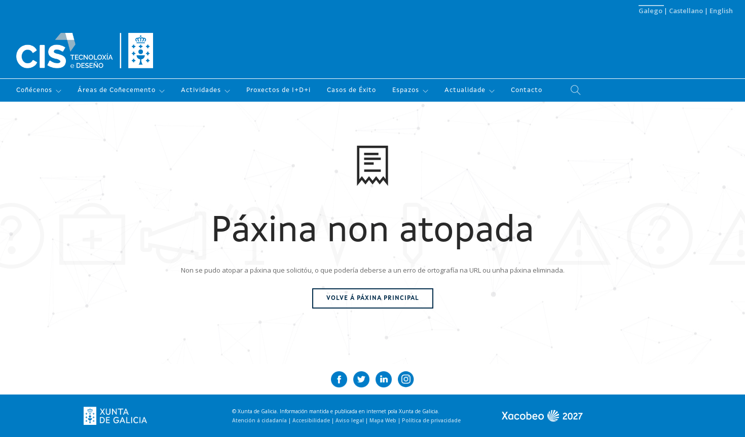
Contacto (526, 90)
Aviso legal (350, 420)
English (721, 10)
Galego (651, 10)
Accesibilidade (311, 420)
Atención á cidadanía (260, 420)
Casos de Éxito (351, 90)
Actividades (201, 90)
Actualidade (465, 90)
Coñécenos (34, 90)
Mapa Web (383, 420)
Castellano (686, 10)
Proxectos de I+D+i (278, 90)
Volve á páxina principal (372, 298)
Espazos (405, 90)
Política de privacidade (431, 420)
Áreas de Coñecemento (117, 90)
